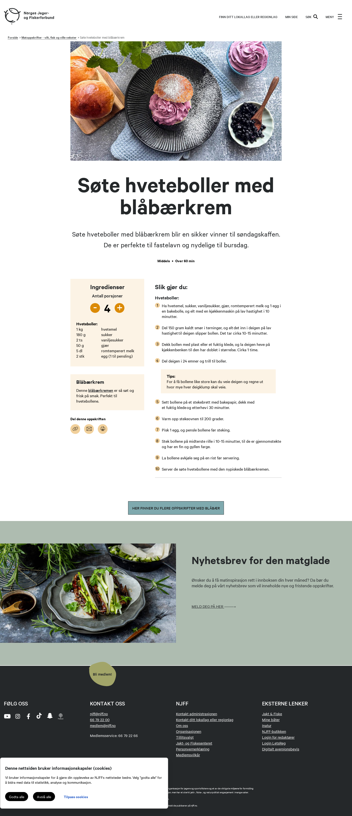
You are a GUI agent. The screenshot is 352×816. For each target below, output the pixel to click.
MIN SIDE (291, 16)
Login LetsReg (274, 743)
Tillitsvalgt (185, 737)
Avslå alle (44, 796)
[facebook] (28, 716)
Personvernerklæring (192, 749)
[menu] (334, 16)
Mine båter (271, 719)
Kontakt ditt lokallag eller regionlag (204, 719)
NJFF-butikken (274, 731)
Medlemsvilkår (188, 754)
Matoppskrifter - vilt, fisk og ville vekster (49, 37)
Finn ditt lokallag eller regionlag (248, 16)
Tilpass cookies (76, 796)
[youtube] (7, 716)
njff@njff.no (99, 713)
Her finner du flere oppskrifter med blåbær (176, 507)
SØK (312, 16)
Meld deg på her (215, 606)
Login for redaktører (278, 737)
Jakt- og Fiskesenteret (194, 743)
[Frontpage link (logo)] (12, 16)
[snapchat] (50, 716)
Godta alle (16, 796)
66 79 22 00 (100, 719)
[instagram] (17, 716)
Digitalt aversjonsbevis (280, 749)
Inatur (266, 725)
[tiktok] (39, 716)
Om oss (182, 725)
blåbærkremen (100, 390)
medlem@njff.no (103, 725)
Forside (13, 37)
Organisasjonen (188, 731)
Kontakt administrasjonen (196, 713)
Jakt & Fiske (272, 713)
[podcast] (60, 716)
